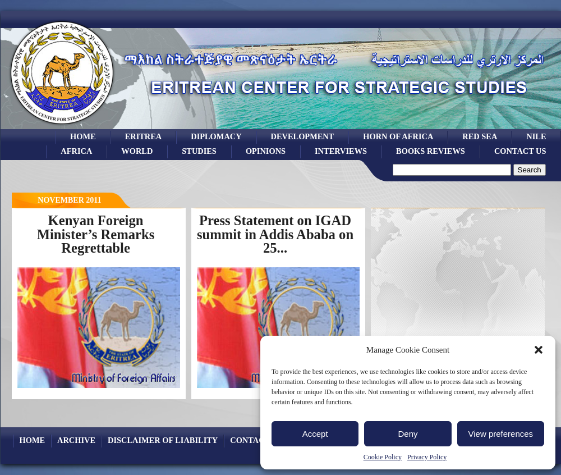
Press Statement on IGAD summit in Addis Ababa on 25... (275, 234)
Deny (407, 434)
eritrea (143, 136)
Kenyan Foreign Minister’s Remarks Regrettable (95, 234)
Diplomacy (216, 136)
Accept (315, 434)
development (302, 136)
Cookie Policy (383, 457)
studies (199, 151)
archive (76, 440)
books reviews (430, 151)
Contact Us (520, 151)
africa (76, 151)
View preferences (501, 434)
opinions (266, 151)
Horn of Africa (398, 136)
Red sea (479, 136)
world (137, 151)
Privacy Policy (427, 457)
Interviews (341, 151)
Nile (536, 136)
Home (83, 136)
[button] (538, 349)
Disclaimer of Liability (163, 440)
